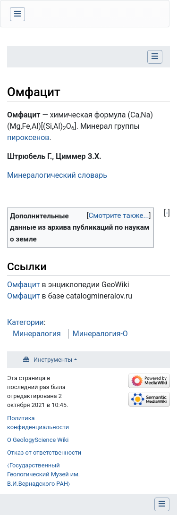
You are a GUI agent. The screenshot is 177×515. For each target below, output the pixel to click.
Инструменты (53, 359)
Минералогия (37, 333)
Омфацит (23, 284)
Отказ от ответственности (44, 452)
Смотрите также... (118, 215)
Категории (25, 322)
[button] (167, 213)
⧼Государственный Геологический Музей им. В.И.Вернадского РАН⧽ (43, 474)
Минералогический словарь (57, 175)
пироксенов (28, 137)
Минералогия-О (100, 333)
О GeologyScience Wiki (37, 439)
